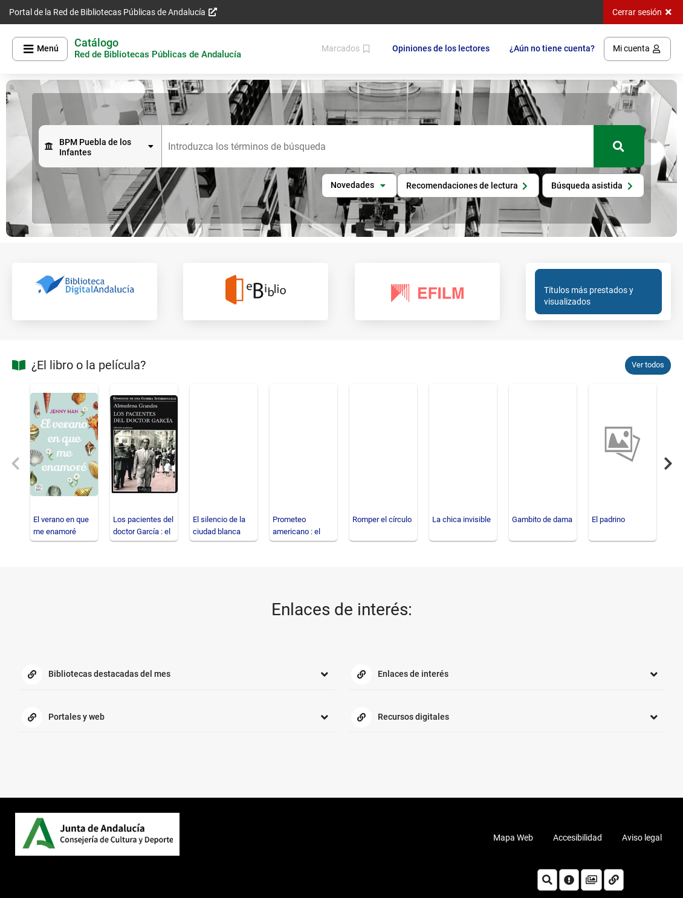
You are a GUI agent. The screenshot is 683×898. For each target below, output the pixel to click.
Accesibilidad (577, 837)
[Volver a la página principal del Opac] (158, 49)
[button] (359, 185)
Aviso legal (642, 837)
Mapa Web (513, 837)
